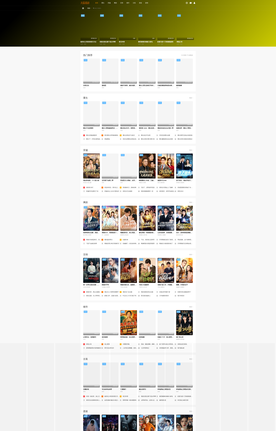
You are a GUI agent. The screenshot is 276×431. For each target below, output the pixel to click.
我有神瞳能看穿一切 (145, 191)
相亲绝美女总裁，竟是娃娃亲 (92, 232)
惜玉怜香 (142, 42)
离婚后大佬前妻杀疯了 (164, 243)
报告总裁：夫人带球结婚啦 (92, 296)
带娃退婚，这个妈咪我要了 (184, 240)
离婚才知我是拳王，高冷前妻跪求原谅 (92, 240)
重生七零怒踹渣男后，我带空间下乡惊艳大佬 (116, 128)
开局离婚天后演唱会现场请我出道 (184, 243)
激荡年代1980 (162, 180)
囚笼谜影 (142, 337)
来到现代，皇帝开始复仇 (165, 191)
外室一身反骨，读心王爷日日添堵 (92, 42)
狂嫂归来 (124, 240)
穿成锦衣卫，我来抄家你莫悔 (129, 187)
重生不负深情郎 (88, 128)
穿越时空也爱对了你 (90, 191)
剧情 (146, 3)
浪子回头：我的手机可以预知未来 (187, 180)
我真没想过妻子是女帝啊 (128, 42)
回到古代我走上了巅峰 (164, 187)
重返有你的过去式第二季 (165, 128)
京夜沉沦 (86, 85)
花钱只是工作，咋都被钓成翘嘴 (168, 285)
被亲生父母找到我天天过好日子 (111, 42)
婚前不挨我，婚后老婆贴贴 (129, 85)
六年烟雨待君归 (162, 296)
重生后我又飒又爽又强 (146, 139)
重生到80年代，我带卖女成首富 (130, 128)
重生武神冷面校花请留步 (183, 139)
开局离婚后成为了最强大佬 (165, 240)
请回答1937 (88, 187)
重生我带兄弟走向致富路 (183, 135)
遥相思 (104, 85)
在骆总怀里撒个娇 (163, 292)
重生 (102, 3)
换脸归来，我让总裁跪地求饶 (92, 292)
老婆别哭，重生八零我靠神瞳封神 (187, 128)
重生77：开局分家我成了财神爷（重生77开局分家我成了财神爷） (92, 139)
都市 (128, 3)
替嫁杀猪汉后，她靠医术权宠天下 (131, 285)
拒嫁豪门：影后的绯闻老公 (129, 243)
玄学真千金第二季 (107, 180)
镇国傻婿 (179, 85)
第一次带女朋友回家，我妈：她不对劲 (95, 285)
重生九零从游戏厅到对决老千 (148, 85)
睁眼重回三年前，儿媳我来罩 (148, 180)
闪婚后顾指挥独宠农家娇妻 (166, 85)
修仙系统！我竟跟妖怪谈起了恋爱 (150, 232)
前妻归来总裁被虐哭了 (183, 292)
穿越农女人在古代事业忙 (110, 191)
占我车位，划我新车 (89, 337)
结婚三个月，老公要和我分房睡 (168, 337)
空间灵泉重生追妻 (163, 135)
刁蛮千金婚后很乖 (90, 243)
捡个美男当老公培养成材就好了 (165, 344)
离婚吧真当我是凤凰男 (146, 243)
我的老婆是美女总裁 (145, 292)
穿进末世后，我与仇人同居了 (110, 187)
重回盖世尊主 (107, 240)
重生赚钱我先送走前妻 (164, 139)
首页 (96, 3)
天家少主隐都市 (144, 285)
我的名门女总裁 (126, 292)
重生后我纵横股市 (90, 135)
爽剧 (115, 3)
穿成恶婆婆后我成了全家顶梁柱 (184, 187)
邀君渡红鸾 (161, 400)
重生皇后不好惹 (144, 135)
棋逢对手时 (105, 285)
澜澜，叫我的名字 (182, 285)
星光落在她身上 (144, 296)
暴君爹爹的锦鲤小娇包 (165, 42)
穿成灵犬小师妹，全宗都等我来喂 (131, 180)
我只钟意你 (179, 296)
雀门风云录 (179, 337)
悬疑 (140, 3)
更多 (191, 98)
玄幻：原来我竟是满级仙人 (184, 232)
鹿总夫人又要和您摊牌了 (110, 292)
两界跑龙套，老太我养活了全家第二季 (132, 337)
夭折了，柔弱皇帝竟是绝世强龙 (147, 187)
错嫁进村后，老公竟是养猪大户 (130, 232)
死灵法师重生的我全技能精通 (129, 139)
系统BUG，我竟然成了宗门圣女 (112, 232)
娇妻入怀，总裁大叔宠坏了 (110, 296)
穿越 (109, 3)
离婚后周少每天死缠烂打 (110, 243)
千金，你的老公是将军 (146, 240)
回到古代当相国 (126, 191)
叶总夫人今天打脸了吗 (128, 296)
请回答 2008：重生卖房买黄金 (148, 128)
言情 (121, 3)
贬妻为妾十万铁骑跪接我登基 (186, 42)
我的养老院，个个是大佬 (91, 180)
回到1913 (179, 191)
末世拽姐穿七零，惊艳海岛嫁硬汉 (165, 348)
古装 (134, 3)
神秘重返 (105, 139)
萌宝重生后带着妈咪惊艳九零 (110, 135)
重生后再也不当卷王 (127, 135)
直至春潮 (105, 337)
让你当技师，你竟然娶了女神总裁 (168, 232)
